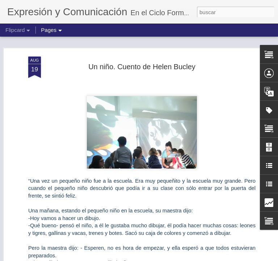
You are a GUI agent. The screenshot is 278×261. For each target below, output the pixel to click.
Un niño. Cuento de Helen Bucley (141, 64)
